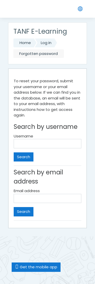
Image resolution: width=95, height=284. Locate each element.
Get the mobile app (36, 267)
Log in (46, 42)
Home (25, 42)
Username (23, 136)
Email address (27, 190)
